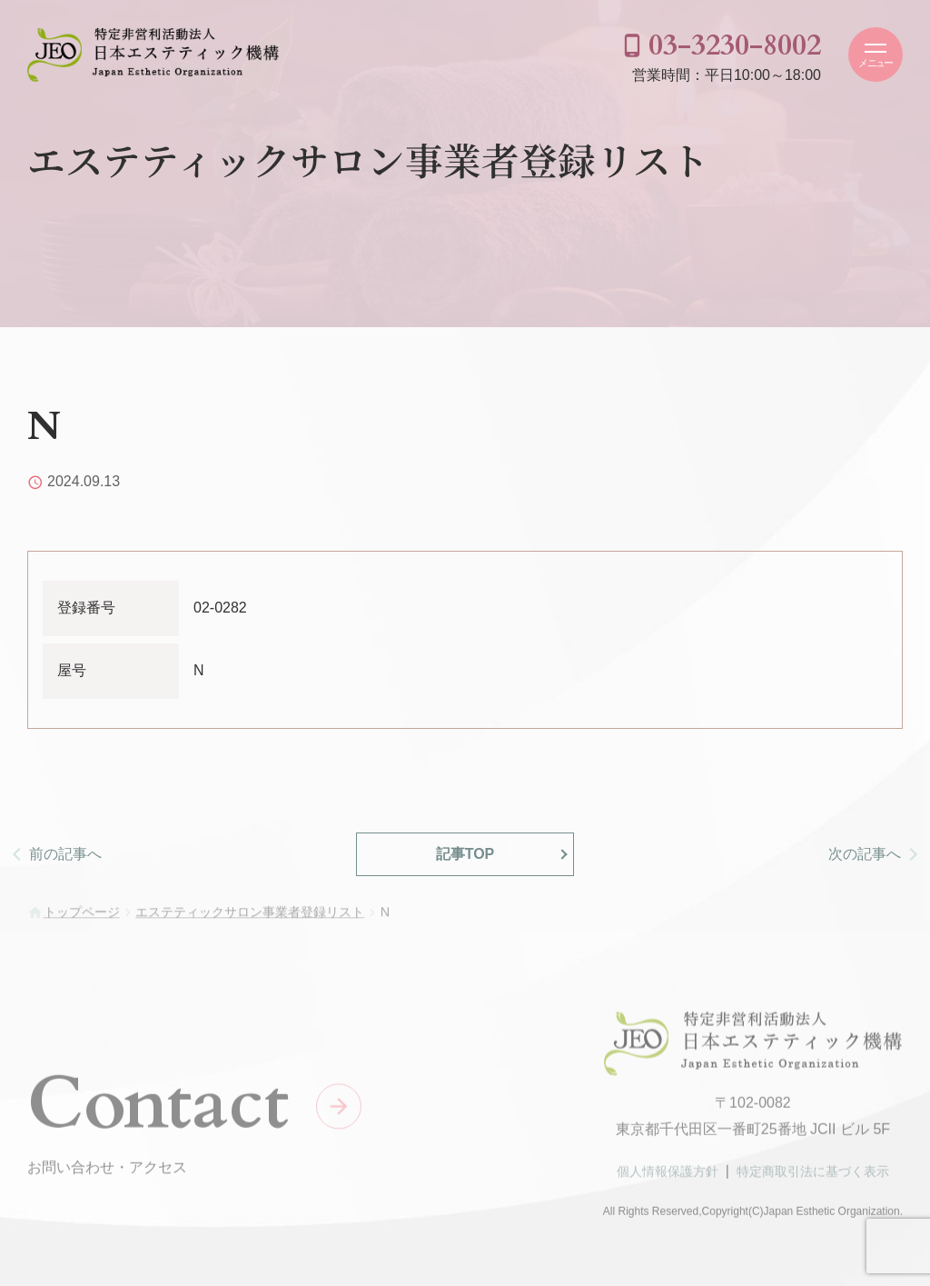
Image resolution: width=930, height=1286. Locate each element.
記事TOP (465, 854)
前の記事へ (65, 854)
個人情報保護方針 (667, 1176)
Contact (158, 1108)
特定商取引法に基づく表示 (813, 1176)
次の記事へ (864, 854)
